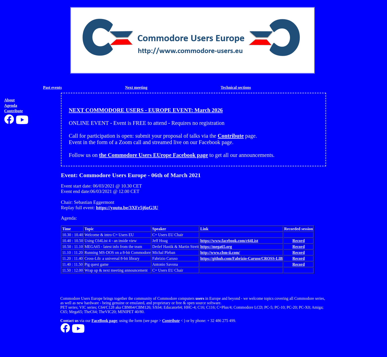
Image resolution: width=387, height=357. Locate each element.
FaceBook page (104, 321)
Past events (52, 87)
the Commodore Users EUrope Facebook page (153, 155)
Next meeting (136, 87)
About (9, 100)
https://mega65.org (216, 246)
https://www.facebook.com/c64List (229, 241)
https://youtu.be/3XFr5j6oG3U (127, 207)
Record (298, 241)
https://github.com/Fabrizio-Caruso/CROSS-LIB (241, 258)
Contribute (13, 111)
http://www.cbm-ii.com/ (220, 252)
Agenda (10, 105)
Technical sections (236, 87)
